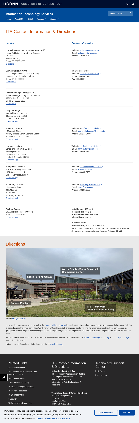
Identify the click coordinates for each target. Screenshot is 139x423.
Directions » (11, 64)
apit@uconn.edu (85, 169)
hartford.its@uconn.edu (88, 149)
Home (8, 19)
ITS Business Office (16, 395)
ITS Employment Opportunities (21, 403)
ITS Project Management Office (21, 387)
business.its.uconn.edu (90, 73)
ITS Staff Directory (55, 344)
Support (54, 19)
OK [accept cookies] (127, 412)
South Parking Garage (55, 325)
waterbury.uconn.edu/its (91, 184)
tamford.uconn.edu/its (91, 128)
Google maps (19, 318)
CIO (30, 19)
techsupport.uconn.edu (90, 50)
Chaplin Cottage (123, 337)
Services (41, 19)
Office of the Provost (16, 368)
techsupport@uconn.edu (88, 53)
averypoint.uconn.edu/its (91, 167)
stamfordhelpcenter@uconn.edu (91, 131)
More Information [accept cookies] (106, 413)
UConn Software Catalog (18, 383)
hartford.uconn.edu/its (90, 146)
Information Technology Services (29, 14)
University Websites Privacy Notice (53, 418)
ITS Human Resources (17, 391)
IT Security (12, 399)
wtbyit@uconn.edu (85, 187)
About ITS (19, 19)
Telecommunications (16, 378)
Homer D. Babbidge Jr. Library (96, 337)
